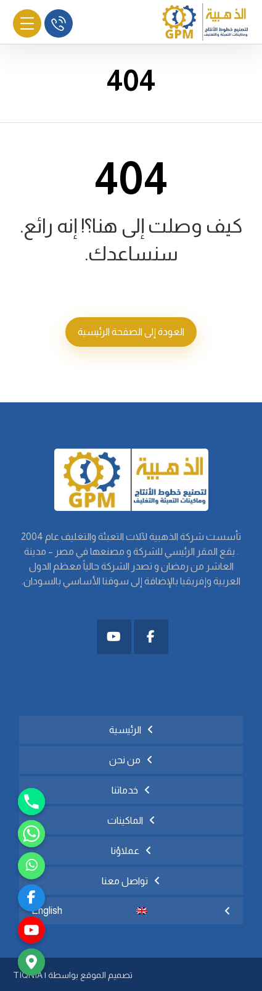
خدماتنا (125, 790)
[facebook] (31, 897)
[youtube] (31, 929)
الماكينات (125, 820)
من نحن (125, 760)
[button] (151, 637)
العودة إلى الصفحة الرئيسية (131, 331)
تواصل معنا (125, 881)
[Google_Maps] (31, 962)
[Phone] (31, 801)
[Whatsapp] (31, 833)
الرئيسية (125, 729)
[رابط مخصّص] (31, 865)
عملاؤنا (125, 850)
